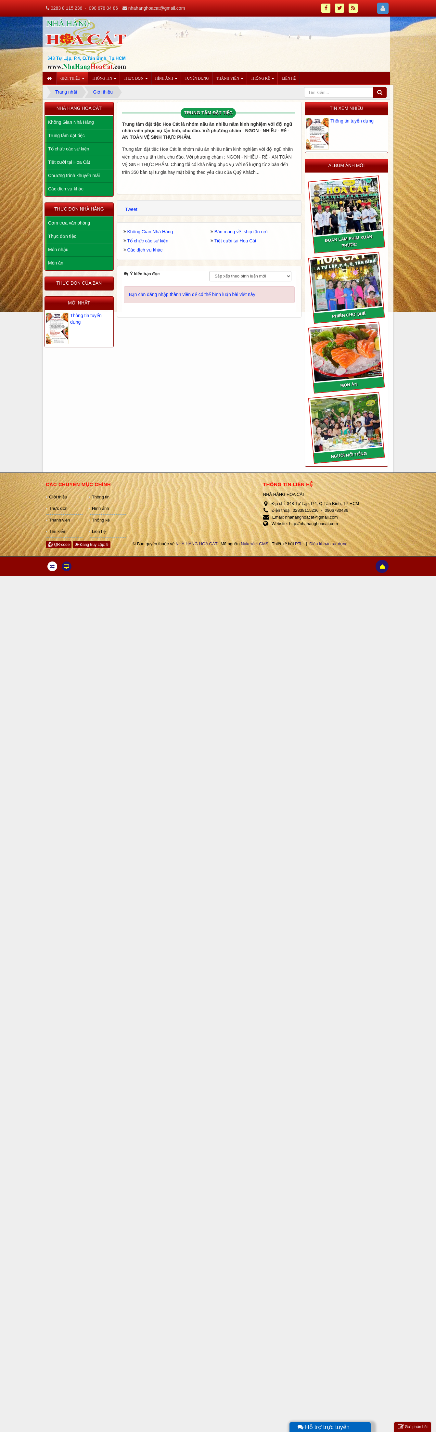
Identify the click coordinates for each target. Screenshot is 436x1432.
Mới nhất (79, 302)
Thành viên (59, 520)
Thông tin (100, 497)
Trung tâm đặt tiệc (66, 135)
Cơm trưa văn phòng (69, 223)
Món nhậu (58, 249)
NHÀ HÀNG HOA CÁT (196, 543)
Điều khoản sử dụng (328, 543)
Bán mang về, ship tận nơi (241, 231)
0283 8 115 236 (66, 8)
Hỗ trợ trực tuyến (324, 1427)
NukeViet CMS (254, 543)
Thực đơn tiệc (62, 236)
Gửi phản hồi (413, 1427)
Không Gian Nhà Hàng (150, 231)
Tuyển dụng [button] (197, 78)
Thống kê (101, 520)
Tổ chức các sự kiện (148, 240)
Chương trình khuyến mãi (74, 175)
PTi (298, 543)
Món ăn (55, 262)
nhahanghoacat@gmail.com (156, 8)
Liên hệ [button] (289, 78)
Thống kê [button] (262, 80)
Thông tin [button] (104, 80)
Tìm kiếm (57, 531)
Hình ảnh (100, 508)
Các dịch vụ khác (145, 249)
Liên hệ (99, 531)
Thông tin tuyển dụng (352, 120)
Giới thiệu (58, 497)
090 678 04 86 (103, 8)
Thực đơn (58, 508)
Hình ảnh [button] (166, 80)
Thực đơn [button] (135, 80)
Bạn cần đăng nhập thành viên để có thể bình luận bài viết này (192, 294)
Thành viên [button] (229, 80)
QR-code (59, 544)
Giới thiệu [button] (72, 80)
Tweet (131, 209)
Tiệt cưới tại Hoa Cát (235, 240)
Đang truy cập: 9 (92, 544)
